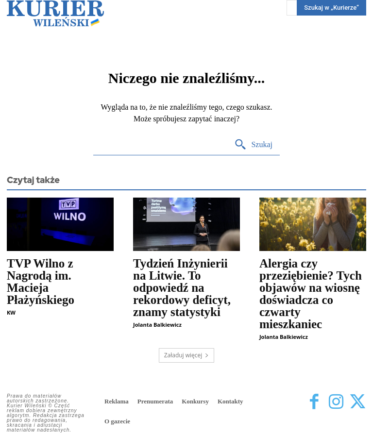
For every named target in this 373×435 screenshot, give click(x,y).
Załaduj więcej (186, 355)
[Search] (253, 144)
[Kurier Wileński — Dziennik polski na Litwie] (55, 13)
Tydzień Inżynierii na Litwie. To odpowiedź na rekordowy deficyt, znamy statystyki (182, 287)
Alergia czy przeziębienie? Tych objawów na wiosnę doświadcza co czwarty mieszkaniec (310, 294)
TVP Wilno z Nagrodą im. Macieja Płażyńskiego (40, 281)
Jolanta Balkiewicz (157, 324)
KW (11, 312)
